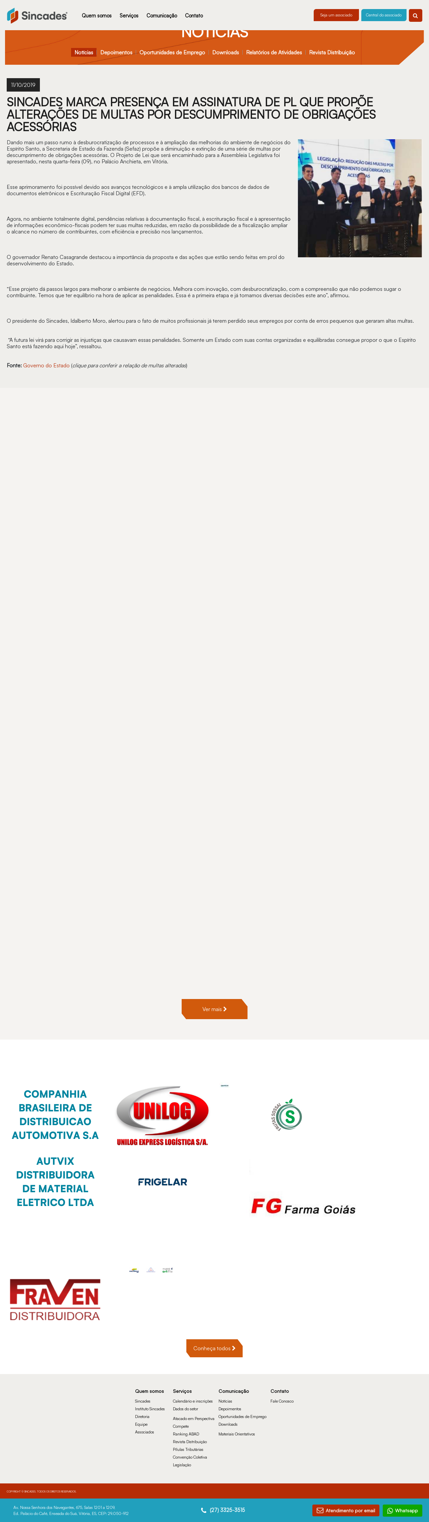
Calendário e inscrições (193, 1401)
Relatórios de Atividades (274, 52)
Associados (144, 1431)
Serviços (129, 15)
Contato (194, 15)
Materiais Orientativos (237, 1433)
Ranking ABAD (186, 1433)
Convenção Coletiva (190, 1457)
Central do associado (384, 14)
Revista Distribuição (332, 52)
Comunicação (161, 15)
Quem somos (97, 15)
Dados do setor (185, 1408)
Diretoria (142, 1416)
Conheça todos (214, 1348)
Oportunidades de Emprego (172, 52)
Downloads (225, 52)
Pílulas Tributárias (188, 1449)
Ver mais (214, 1009)
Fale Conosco (282, 1401)
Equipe (141, 1424)
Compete (181, 1426)
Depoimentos (116, 52)
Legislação (182, 1464)
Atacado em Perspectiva (193, 1418)
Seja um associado (336, 14)
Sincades (142, 1401)
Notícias (83, 52)
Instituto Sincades (150, 1408)
